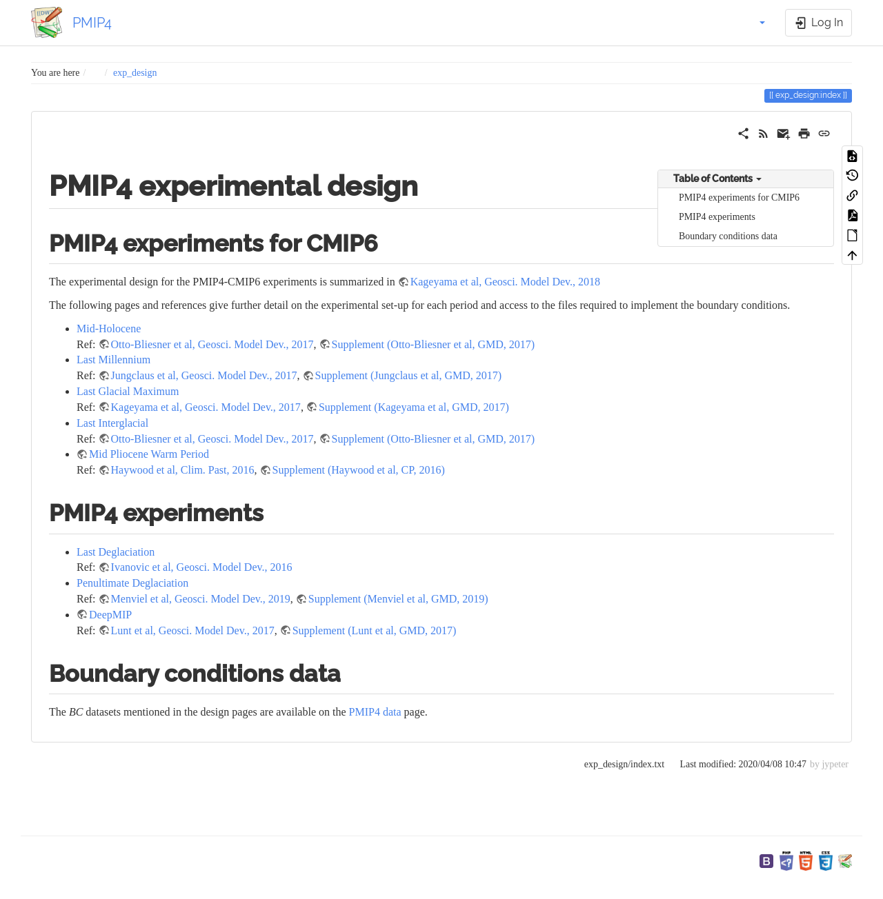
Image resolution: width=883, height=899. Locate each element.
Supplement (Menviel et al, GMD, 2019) (398, 599)
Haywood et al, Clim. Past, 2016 (183, 470)
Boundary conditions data (728, 236)
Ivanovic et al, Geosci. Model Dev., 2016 (201, 567)
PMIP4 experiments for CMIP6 (739, 197)
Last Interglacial (112, 423)
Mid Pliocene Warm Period (149, 454)
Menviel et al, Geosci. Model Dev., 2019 (200, 599)
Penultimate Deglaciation (132, 583)
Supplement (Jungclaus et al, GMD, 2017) (408, 375)
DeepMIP (110, 614)
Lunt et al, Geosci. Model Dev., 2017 (193, 630)
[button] (754, 23)
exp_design (135, 73)
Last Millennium (113, 359)
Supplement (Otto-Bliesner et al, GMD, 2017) (433, 344)
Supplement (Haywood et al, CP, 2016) (358, 470)
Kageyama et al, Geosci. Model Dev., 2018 (505, 281)
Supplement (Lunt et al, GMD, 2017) (374, 630)
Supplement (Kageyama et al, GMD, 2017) (414, 407)
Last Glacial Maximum (128, 391)
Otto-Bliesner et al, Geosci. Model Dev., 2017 (212, 344)
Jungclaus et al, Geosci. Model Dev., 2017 (204, 375)
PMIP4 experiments (717, 217)
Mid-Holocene (109, 328)
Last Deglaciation (116, 552)
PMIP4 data (375, 712)
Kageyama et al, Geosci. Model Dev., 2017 (206, 407)
